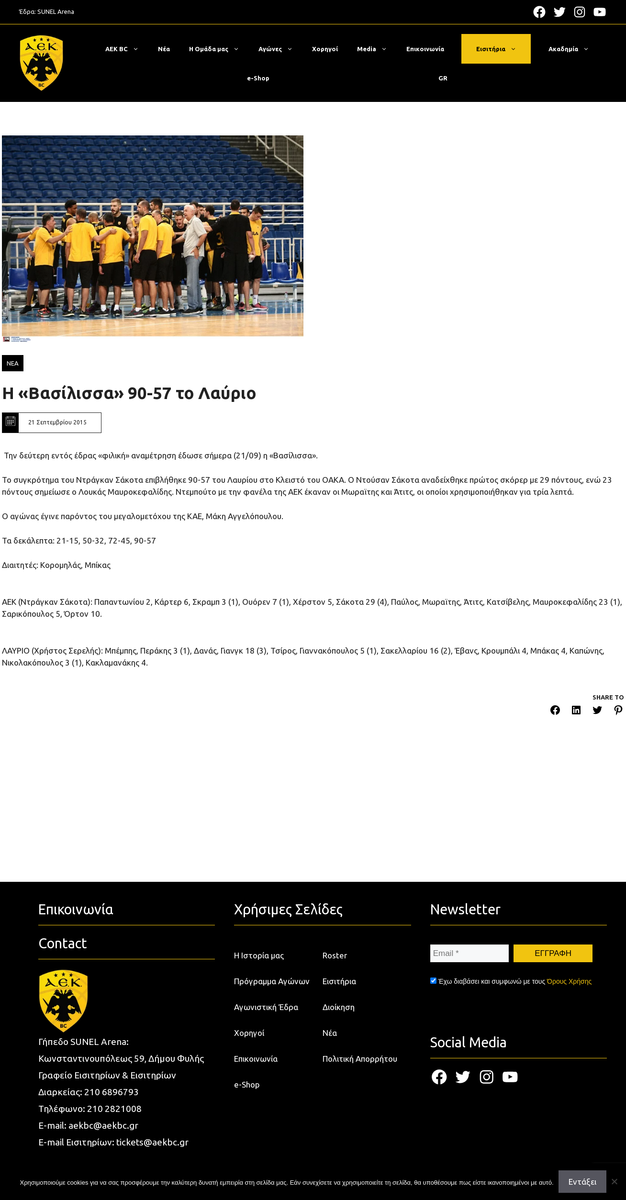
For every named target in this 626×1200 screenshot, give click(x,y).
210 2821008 (114, 1108)
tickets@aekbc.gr (152, 1142)
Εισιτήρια (501, 48)
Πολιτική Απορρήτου (360, 1058)
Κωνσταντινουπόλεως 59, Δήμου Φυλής (121, 1058)
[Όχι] (614, 1181)
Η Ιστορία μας (259, 955)
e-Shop (258, 78)
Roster (335, 955)
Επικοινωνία (425, 48)
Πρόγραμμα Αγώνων (272, 981)
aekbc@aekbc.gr (103, 1125)
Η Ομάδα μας (219, 48)
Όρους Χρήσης (569, 981)
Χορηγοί (325, 48)
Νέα (164, 48)
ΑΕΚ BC (126, 48)
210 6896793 (111, 1092)
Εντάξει (582, 1181)
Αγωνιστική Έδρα (266, 1006)
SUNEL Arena (55, 11)
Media (377, 48)
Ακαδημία (573, 48)
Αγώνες (280, 48)
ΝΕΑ (13, 363)
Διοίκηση (339, 1006)
